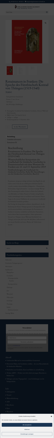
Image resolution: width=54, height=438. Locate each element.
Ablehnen (27, 429)
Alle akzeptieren (27, 425)
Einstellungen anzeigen (27, 434)
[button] (51, 416)
